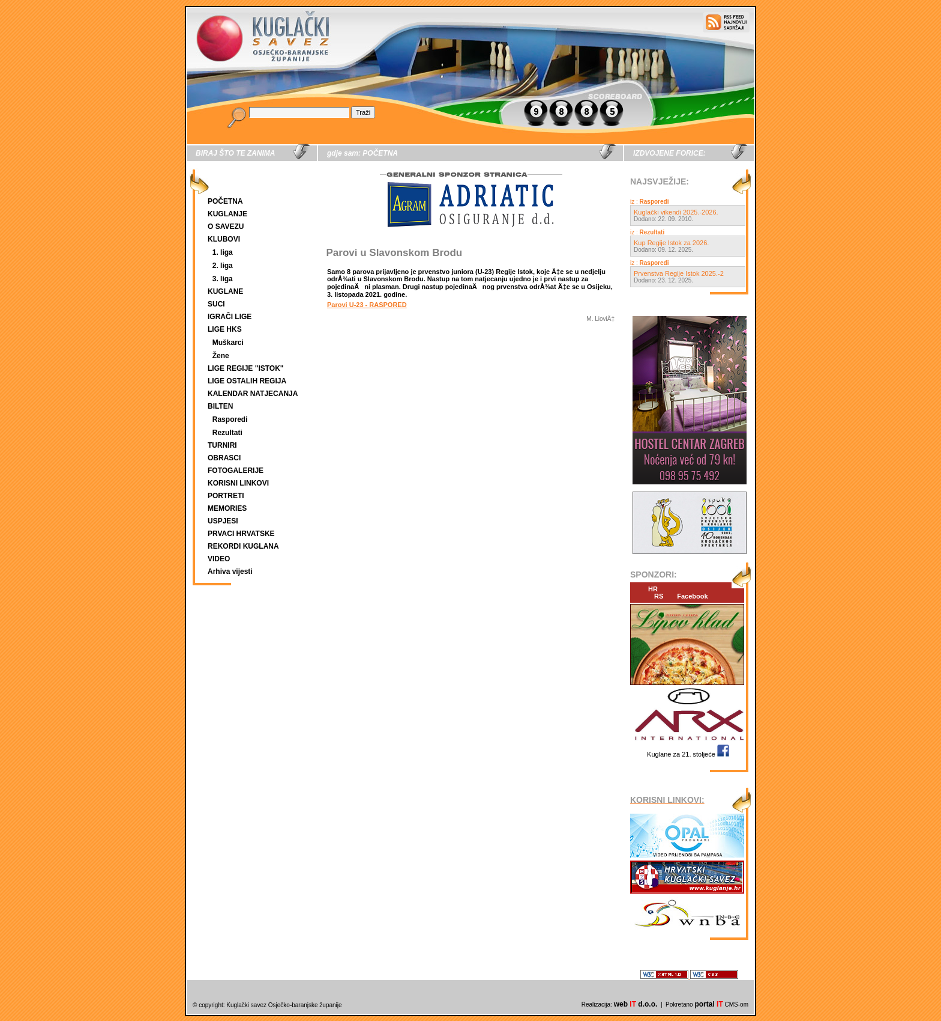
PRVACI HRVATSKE (241, 533)
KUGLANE (225, 291)
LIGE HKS (225, 329)
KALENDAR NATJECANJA (253, 393)
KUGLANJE (227, 214)
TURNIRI (222, 445)
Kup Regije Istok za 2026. (671, 242)
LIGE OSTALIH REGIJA (247, 381)
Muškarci (228, 342)
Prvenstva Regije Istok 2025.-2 (679, 273)
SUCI (216, 304)
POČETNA (225, 201)
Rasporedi (230, 419)
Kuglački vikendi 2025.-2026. (676, 212)
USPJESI (223, 521)
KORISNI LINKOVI (238, 483)
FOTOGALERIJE (235, 470)
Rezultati (227, 432)
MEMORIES (227, 508)
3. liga (222, 279)
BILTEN (220, 406)
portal (708, 1004)
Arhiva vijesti (230, 571)
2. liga (222, 265)
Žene (220, 356)
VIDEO (219, 559)
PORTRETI (226, 496)
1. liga (222, 252)
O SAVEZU (226, 226)
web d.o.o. (636, 1004)
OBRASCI (224, 458)
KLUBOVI (224, 239)
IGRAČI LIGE (229, 316)
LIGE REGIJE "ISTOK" (246, 368)
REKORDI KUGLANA (243, 546)
